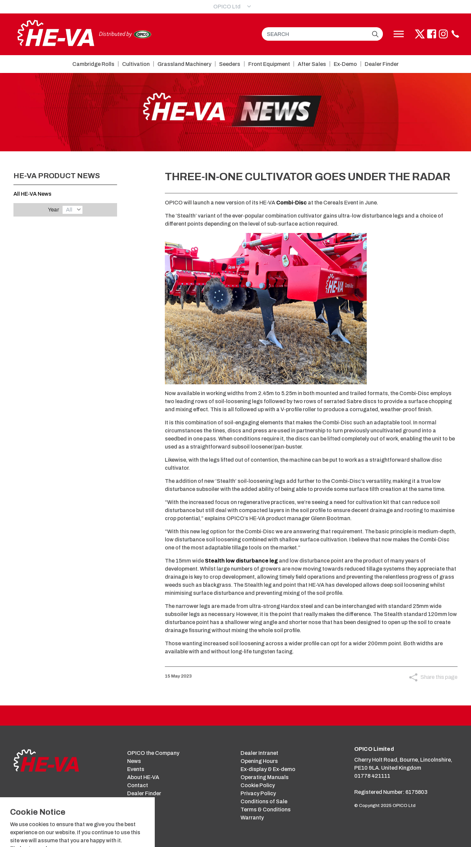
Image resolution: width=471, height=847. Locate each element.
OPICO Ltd (227, 6)
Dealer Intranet (259, 753)
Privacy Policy (258, 793)
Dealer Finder (382, 64)
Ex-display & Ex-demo (268, 769)
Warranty (252, 817)
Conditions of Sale (264, 801)
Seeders (229, 64)
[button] (375, 34)
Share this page (439, 677)
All (69, 210)
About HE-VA (143, 777)
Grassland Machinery (184, 64)
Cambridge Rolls (93, 64)
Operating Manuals (265, 777)
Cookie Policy (258, 785)
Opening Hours (259, 761)
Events (135, 769)
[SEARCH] (322, 34)
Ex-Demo (345, 64)
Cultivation (136, 64)
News (134, 761)
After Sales (312, 64)
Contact (137, 785)
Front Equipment (269, 64)
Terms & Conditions (266, 809)
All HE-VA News (32, 194)
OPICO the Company (153, 753)
